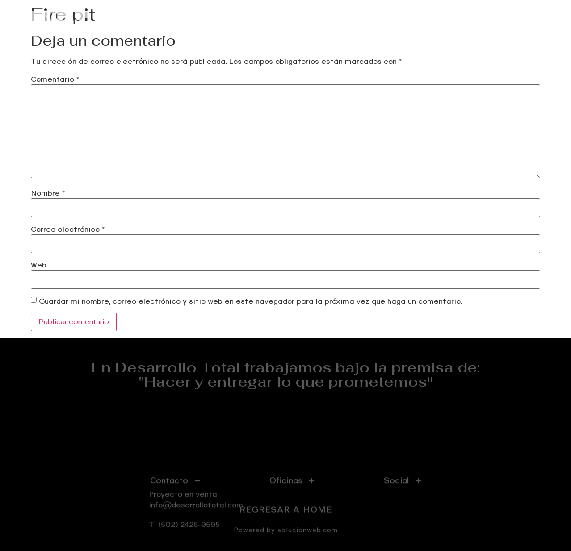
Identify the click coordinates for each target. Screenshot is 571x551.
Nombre (48, 193)
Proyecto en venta (303, 23)
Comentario (55, 79)
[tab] (175, 498)
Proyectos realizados (391, 23)
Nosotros (462, 23)
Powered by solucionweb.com (286, 532)
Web (38, 265)
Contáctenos (518, 23)
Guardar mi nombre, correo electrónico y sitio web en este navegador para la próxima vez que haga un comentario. (250, 301)
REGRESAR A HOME (285, 512)
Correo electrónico (68, 229)
